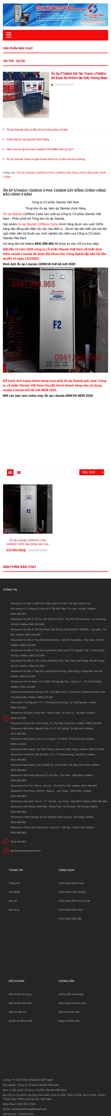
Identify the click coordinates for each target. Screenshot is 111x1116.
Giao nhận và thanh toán (72, 1003)
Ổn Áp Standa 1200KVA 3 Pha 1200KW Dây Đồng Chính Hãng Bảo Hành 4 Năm (54, 192)
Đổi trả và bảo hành (69, 1011)
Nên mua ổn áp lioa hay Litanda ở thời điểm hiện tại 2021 (40, 149)
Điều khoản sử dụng (20, 994)
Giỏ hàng (14, 909)
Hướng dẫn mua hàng (70, 994)
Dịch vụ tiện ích (17, 1011)
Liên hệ (13, 900)
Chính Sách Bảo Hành (70, 909)
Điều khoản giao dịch (20, 1003)
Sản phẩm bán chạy (18, 48)
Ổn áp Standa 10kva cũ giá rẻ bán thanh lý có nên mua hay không (46, 159)
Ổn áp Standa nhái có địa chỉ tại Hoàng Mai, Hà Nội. (37, 129)
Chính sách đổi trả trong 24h (74, 900)
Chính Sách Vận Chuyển (72, 892)
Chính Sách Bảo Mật (70, 918)
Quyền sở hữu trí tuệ (20, 1020)
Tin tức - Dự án (14, 61)
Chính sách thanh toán (71, 883)
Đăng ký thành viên (69, 1020)
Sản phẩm (14, 892)
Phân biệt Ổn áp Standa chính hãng (28, 139)
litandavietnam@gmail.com (26, 850)
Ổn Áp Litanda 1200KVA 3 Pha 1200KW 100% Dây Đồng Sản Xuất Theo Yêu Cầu (27, 544)
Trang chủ (14, 883)
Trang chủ (9, 172)
